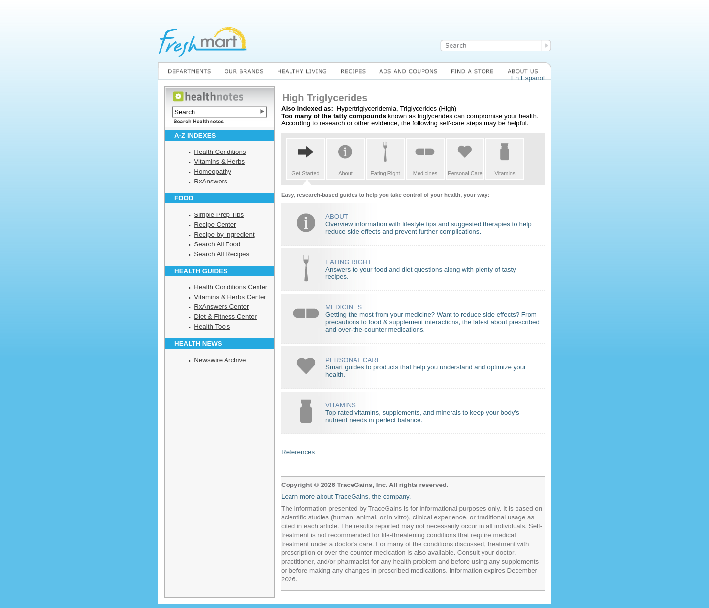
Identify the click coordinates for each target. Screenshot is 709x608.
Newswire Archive (220, 360)
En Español (528, 78)
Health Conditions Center (230, 287)
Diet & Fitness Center (225, 316)
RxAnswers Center (221, 306)
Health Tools (212, 326)
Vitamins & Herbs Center (230, 297)
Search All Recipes (221, 254)
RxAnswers (210, 181)
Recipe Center (215, 224)
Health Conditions (220, 151)
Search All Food (217, 244)
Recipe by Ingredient (224, 234)
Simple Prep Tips (219, 214)
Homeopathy (212, 171)
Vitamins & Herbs (219, 161)
